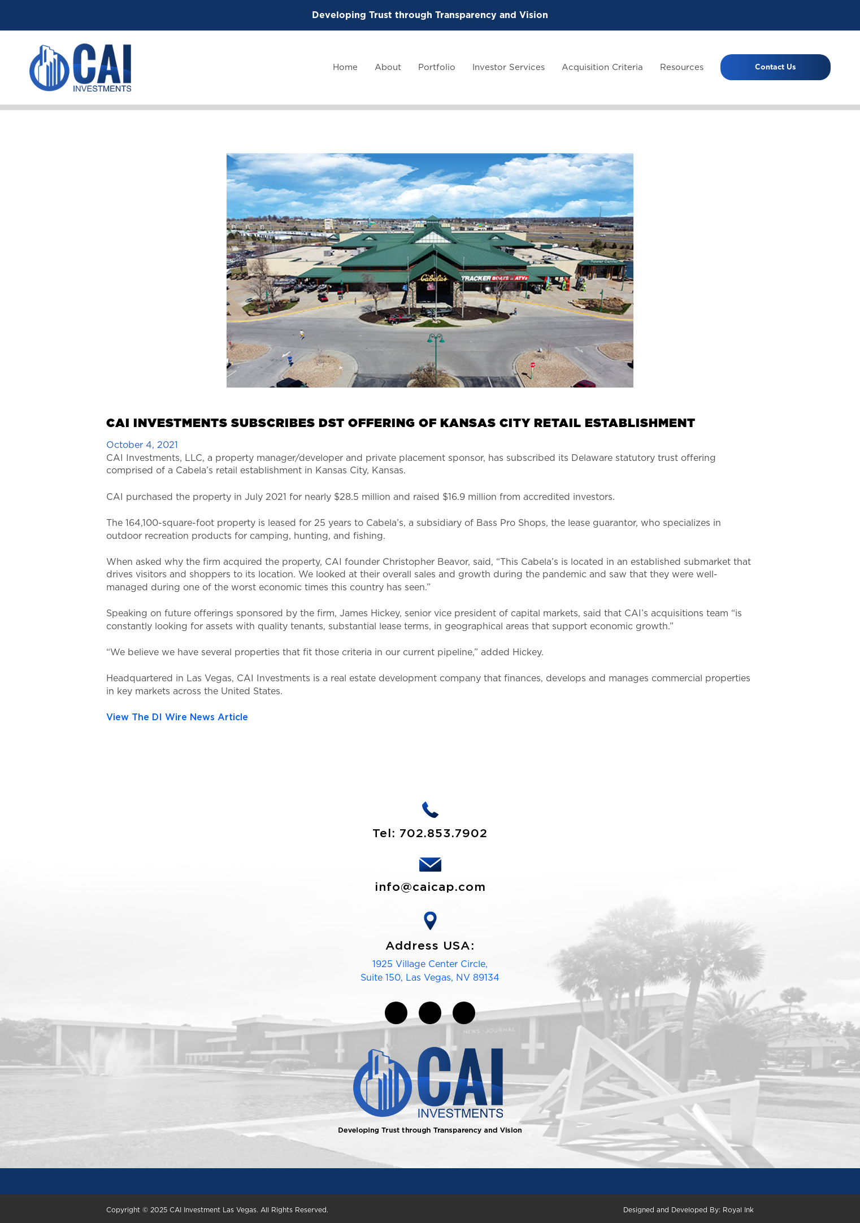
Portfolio (436, 67)
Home (345, 67)
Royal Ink (738, 1209)
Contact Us (775, 67)
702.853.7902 (443, 833)
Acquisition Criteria (602, 67)
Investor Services (508, 67)
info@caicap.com (430, 887)
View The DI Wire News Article (177, 717)
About (388, 67)
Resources (681, 67)
